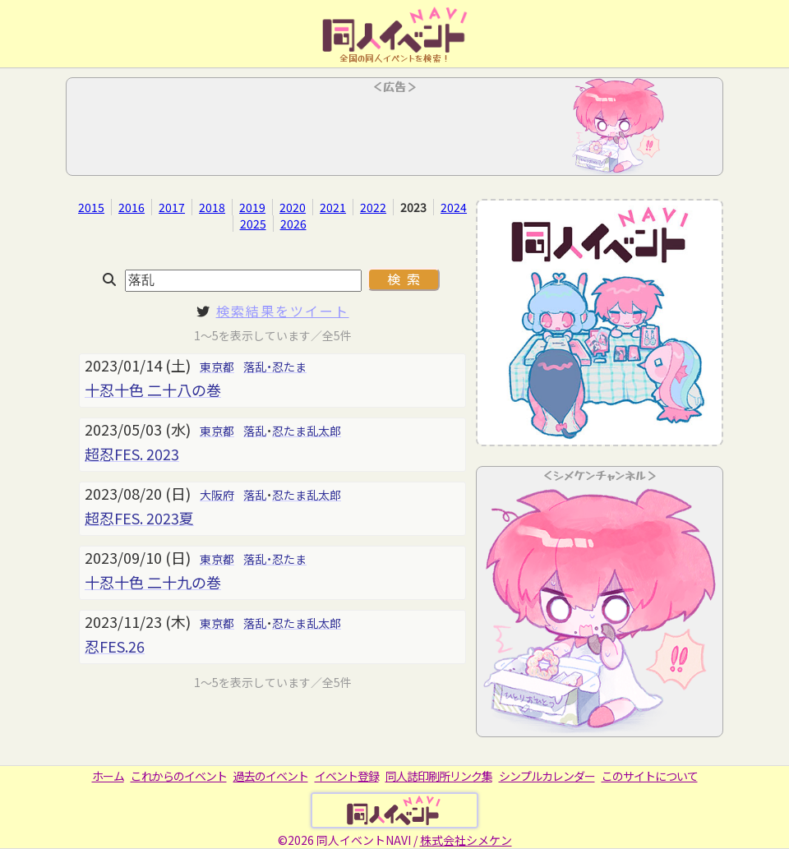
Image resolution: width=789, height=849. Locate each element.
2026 (293, 223)
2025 (253, 223)
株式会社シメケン (466, 840)
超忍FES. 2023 (132, 453)
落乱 (254, 430)
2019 (252, 207)
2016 (131, 207)
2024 (454, 207)
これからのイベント (179, 776)
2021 (333, 207)
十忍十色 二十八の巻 (153, 389)
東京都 (217, 366)
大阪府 (217, 495)
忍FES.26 (115, 646)
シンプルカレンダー (547, 776)
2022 (373, 207)
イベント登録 (347, 776)
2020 (292, 207)
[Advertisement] (394, 131)
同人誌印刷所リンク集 (438, 776)
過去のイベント (270, 776)
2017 (172, 207)
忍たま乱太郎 (306, 430)
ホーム (108, 776)
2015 (91, 207)
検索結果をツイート (282, 311)
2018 (212, 207)
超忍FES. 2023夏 (139, 517)
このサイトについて (650, 776)
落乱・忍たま (275, 366)
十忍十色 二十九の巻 (153, 582)
